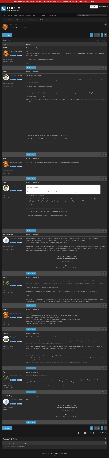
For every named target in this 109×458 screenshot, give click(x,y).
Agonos (18, 27)
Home (3, 15)
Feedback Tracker (53, 15)
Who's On (43, 15)
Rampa (5, 277)
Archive (11, 20)
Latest (15, 15)
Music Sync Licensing (67, 261)
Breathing (54, 20)
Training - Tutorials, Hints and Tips (38, 20)
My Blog (74, 258)
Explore (9, 15)
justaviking (6, 333)
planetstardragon (8, 234)
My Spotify (61, 256)
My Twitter (67, 256)
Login (100, 6)
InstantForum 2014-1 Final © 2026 (57, 453)
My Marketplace (67, 258)
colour (5, 71)
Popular (21, 15)
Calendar (28, 15)
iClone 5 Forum (21, 20)
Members (35, 15)
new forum (91, 1)
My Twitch (73, 256)
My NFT (59, 258)
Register (105, 6)
